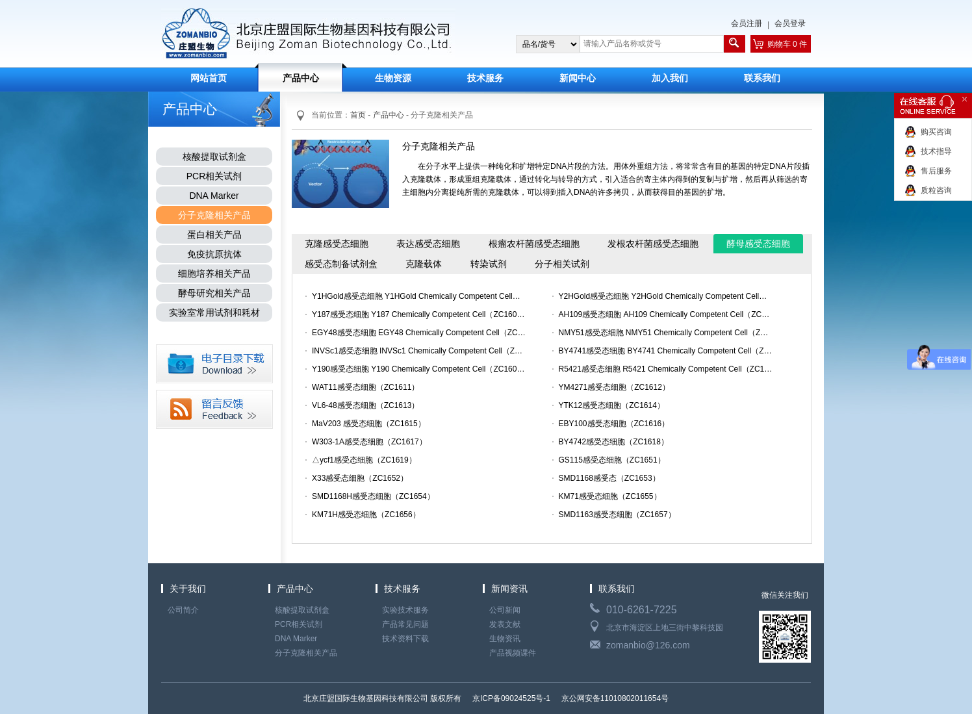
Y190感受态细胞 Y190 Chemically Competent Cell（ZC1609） (419, 369)
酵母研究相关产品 (214, 293)
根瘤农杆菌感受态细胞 (534, 243)
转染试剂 (488, 264)
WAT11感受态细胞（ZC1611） (365, 387)
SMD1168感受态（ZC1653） (609, 478)
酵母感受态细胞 (758, 243)
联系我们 (762, 78)
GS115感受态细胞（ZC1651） (612, 460)
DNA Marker (213, 195)
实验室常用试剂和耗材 (214, 312)
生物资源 (393, 78)
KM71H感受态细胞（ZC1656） (366, 514)
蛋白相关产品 (214, 234)
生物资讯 (504, 638)
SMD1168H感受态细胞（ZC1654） (373, 496)
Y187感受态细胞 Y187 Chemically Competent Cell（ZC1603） (419, 314)
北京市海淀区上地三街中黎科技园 (664, 627)
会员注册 (746, 23)
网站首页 (208, 78)
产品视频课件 (512, 652)
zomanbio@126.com (648, 645)
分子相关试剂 (562, 264)
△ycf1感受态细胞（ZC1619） (364, 460)
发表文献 (504, 624)
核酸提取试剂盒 (214, 156)
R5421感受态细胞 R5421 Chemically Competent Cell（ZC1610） (666, 369)
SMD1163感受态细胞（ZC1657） (617, 514)
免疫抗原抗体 (214, 254)
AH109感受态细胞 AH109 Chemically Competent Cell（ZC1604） (666, 314)
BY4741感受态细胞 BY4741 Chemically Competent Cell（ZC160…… (666, 350)
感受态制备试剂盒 (341, 264)
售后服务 (936, 170)
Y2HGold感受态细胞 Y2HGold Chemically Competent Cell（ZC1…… (666, 296)
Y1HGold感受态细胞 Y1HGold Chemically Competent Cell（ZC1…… (419, 296)
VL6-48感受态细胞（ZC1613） (365, 405)
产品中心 (301, 78)
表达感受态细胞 (428, 243)
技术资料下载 (405, 638)
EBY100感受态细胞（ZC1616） (614, 423)
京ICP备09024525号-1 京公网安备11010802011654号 (569, 698)
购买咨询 (936, 131)
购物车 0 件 (787, 44)
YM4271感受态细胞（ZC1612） (614, 387)
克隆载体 (423, 264)
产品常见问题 (405, 624)
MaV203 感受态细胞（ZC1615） (369, 423)
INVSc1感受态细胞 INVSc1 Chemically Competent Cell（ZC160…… (419, 350)
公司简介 (183, 610)
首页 (358, 115)
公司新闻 (504, 610)
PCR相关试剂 (214, 176)
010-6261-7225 (641, 609)
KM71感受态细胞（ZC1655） (610, 496)
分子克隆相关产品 (214, 215)
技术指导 (936, 151)
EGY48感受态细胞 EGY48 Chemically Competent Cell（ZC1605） (419, 332)
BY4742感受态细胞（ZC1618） (614, 441)
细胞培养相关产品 (214, 273)
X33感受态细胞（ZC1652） (360, 478)
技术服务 (485, 78)
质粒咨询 (936, 190)
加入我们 (670, 78)
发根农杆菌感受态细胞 (653, 243)
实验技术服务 (405, 610)
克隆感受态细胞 (336, 243)
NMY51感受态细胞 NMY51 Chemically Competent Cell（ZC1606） (666, 332)
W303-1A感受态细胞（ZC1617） (369, 441)
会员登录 (790, 23)
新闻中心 (577, 78)
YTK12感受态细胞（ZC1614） (612, 405)
